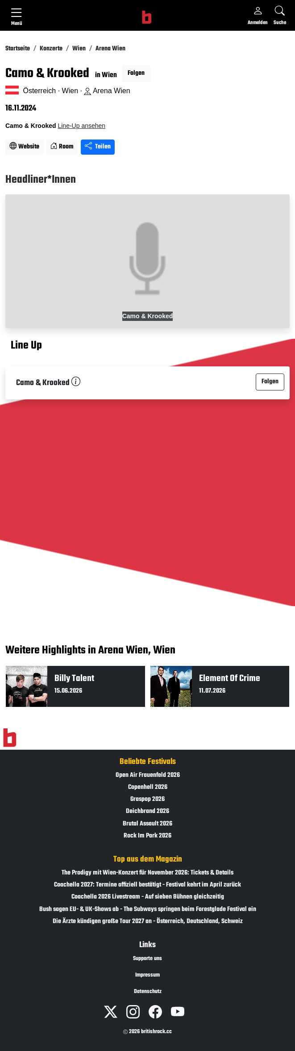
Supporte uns (147, 958)
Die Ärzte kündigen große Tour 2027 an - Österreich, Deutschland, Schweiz (148, 921)
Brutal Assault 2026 (147, 824)
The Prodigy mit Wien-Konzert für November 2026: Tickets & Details (147, 873)
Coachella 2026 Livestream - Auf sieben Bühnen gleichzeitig (147, 897)
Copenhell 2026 (147, 787)
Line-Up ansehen (81, 125)
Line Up (26, 346)
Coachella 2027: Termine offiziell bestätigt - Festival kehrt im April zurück (147, 885)
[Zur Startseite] (9, 737)
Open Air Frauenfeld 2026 (148, 775)
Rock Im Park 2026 (147, 836)
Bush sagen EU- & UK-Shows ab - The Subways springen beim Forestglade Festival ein (147, 909)
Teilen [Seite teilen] (98, 147)
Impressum (147, 975)
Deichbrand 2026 (147, 811)
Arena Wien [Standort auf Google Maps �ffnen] (107, 90)
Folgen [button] (136, 73)
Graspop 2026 (147, 799)
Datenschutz (148, 991)
